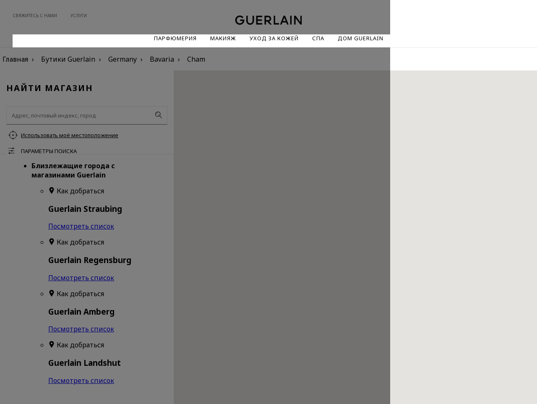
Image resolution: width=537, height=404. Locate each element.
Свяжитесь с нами (35, 15)
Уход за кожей (274, 38)
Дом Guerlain (360, 38)
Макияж (223, 38)
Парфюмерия (175, 38)
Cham (196, 59)
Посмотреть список (81, 226)
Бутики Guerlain (68, 59)
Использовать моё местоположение (69, 135)
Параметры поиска (49, 151)
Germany (122, 59)
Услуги (78, 15)
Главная (15, 59)
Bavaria (162, 59)
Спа (318, 38)
